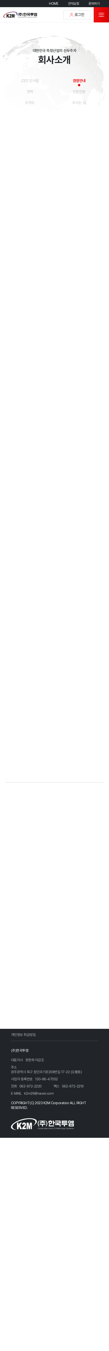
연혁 (30, 91)
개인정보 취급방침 (23, 1139)
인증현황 (79, 91)
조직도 (30, 102)
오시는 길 (79, 102)
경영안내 (79, 80)
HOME (53, 3)
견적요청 (73, 3)
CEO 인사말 (30, 80)
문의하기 (93, 3)
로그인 (77, 14)
